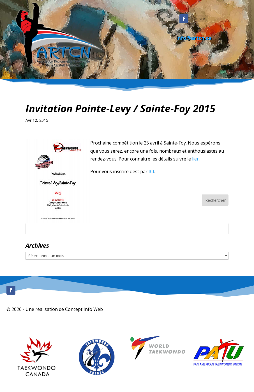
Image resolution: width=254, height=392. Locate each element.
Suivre (199, 18)
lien (196, 159)
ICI (151, 171)
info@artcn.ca (193, 38)
